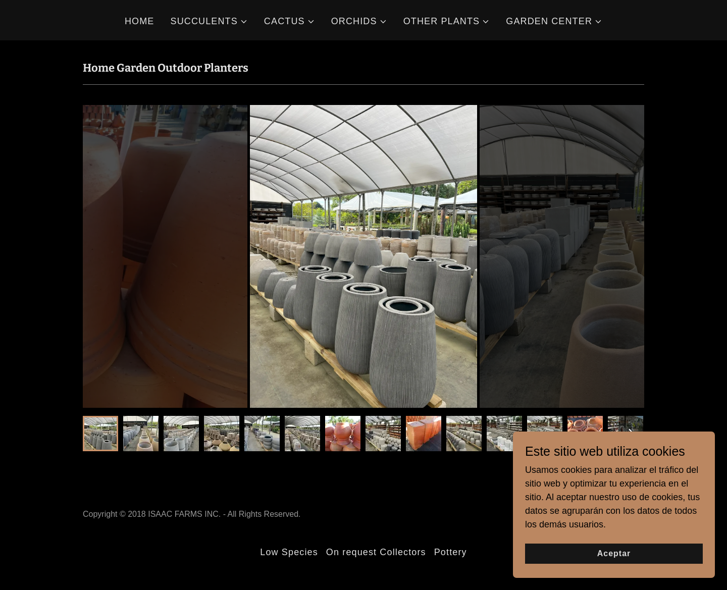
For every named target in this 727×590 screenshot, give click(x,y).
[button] (209, 21)
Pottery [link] (450, 552)
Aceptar (614, 553)
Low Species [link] (289, 552)
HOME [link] (139, 21)
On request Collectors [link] (376, 552)
